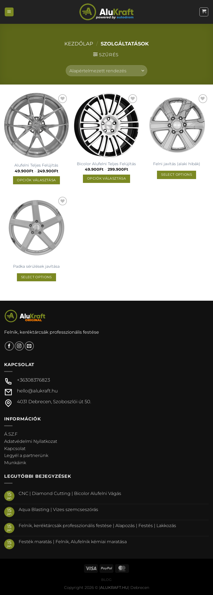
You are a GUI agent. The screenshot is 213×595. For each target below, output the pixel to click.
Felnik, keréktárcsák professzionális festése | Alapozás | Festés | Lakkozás (97, 525)
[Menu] (9, 12)
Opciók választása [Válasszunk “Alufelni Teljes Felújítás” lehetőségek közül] (36, 180)
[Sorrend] (106, 70)
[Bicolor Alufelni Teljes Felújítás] (106, 125)
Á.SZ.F (10, 434)
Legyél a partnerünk (26, 455)
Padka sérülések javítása (36, 266)
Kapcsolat (15, 448)
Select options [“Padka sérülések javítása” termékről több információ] (36, 277)
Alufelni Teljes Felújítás (36, 165)
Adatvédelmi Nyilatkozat (30, 441)
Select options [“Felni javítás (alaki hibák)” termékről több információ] (176, 175)
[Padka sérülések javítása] (36, 227)
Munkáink (15, 462)
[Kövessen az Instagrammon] (19, 346)
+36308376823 (33, 380)
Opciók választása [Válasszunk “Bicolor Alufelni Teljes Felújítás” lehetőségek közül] (106, 178)
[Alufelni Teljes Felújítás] (36, 126)
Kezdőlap (78, 43)
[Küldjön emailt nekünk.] (29, 346)
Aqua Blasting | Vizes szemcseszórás (58, 509)
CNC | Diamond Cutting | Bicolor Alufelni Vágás (70, 493)
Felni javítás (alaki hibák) (176, 163)
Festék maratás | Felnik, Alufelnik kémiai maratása (73, 541)
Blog (106, 580)
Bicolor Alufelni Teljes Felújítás (106, 163)
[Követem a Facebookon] (9, 346)
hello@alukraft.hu (37, 391)
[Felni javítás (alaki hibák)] (176, 125)
